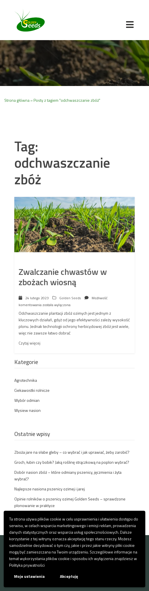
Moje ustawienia (29, 576)
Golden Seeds (70, 298)
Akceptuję (69, 576)
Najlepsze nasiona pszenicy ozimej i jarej (49, 489)
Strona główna (17, 100)
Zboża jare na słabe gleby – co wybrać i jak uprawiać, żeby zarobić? (72, 452)
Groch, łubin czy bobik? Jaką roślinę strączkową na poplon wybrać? (71, 462)
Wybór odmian (27, 400)
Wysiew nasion (27, 410)
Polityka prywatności (27, 565)
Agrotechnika (25, 380)
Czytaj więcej (29, 343)
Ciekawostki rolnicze (32, 390)
